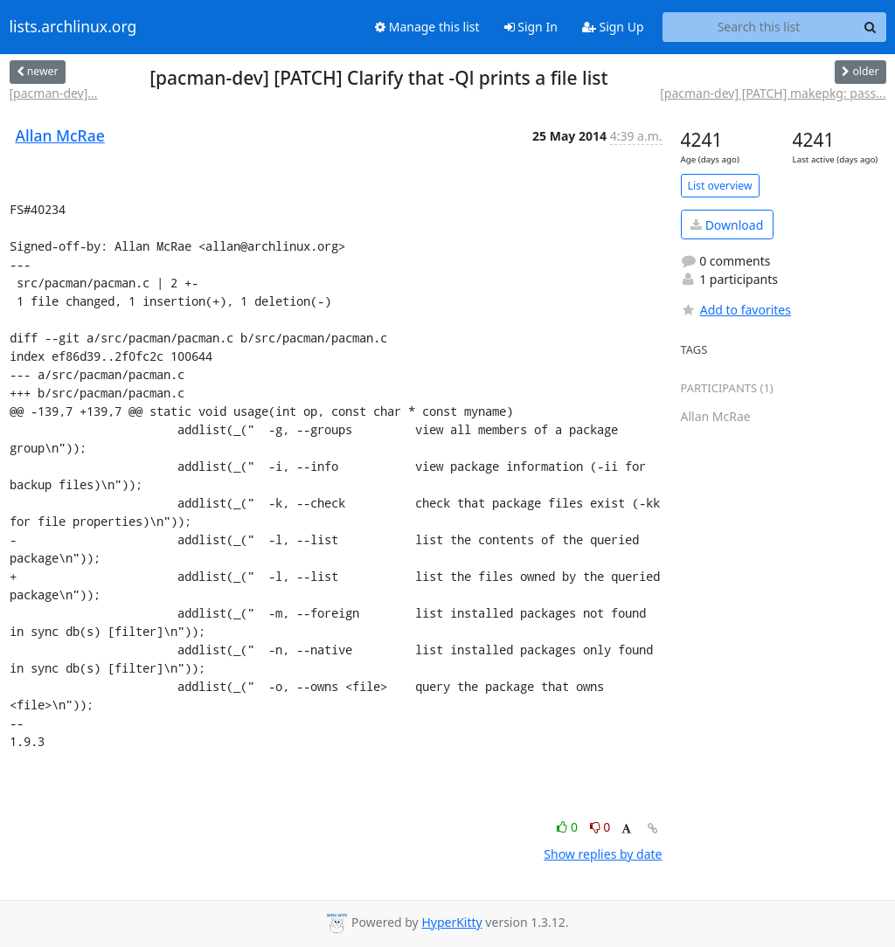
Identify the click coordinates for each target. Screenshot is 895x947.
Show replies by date (603, 854)
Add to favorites (736, 309)
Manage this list (427, 26)
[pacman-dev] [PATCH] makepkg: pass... (772, 93)
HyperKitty (451, 922)
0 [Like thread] (568, 827)
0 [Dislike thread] (600, 827)
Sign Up (613, 26)
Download (726, 225)
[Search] (870, 27)
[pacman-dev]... (54, 93)
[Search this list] (759, 27)
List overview (720, 185)
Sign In (531, 26)
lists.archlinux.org (73, 27)
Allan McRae (60, 135)
